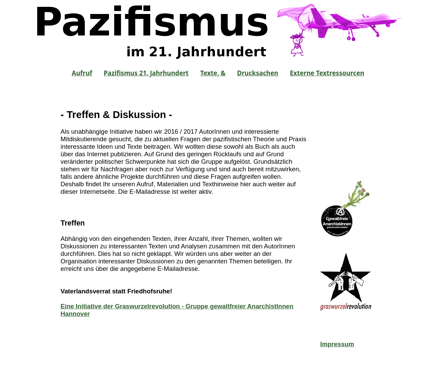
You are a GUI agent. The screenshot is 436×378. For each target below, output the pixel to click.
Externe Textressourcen (327, 73)
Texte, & (212, 73)
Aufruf (82, 73)
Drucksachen (257, 73)
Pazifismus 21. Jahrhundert (146, 73)
